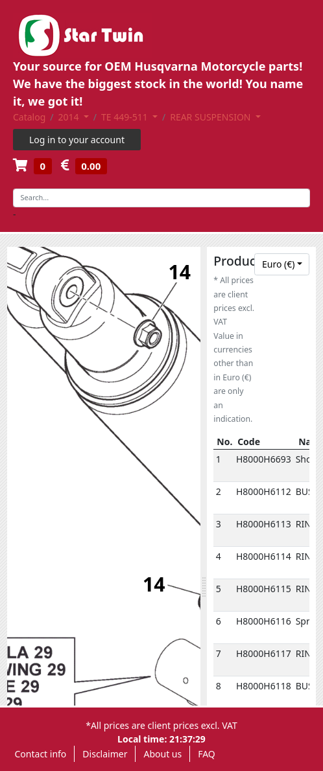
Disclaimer (104, 754)
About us (162, 754)
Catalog (29, 117)
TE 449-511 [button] (125, 117)
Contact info (41, 754)
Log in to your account (77, 139)
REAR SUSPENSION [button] (211, 117)
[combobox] (281, 264)
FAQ (206, 754)
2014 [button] (70, 117)
